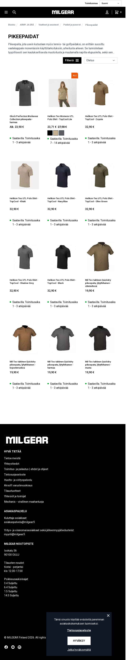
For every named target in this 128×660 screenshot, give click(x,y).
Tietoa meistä (12, 458)
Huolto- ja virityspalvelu (18, 480)
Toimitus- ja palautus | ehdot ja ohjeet (26, 469)
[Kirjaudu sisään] (107, 12)
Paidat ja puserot (72, 24)
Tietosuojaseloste (15, 474)
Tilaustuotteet (12, 490)
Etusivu (11, 24)
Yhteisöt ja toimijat (15, 496)
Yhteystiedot (11, 463)
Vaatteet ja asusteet (49, 24)
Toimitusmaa (91, 3)
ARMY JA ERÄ (27, 24)
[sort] (100, 60)
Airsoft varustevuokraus (18, 485)
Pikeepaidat (91, 25)
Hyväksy (79, 640)
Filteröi (72, 60)
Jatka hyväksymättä (79, 649)
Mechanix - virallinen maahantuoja (24, 501)
